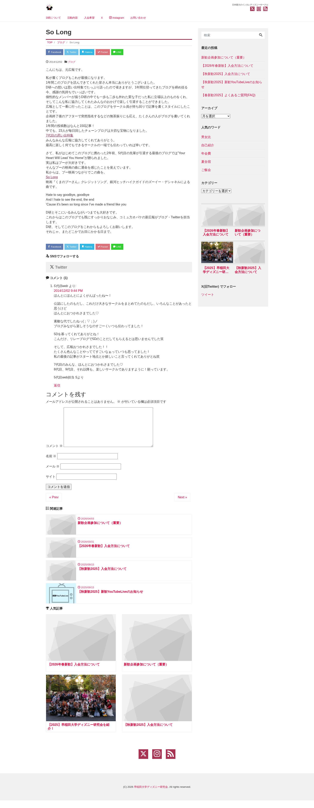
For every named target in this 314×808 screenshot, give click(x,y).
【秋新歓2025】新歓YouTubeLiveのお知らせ (231, 84)
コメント (54, 449)
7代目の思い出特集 (59, 136)
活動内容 (72, 17)
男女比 (206, 137)
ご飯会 (206, 170)
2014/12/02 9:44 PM (68, 294)
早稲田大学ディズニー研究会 (151, 794)
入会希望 (89, 17)
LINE (128, 52)
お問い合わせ (138, 17)
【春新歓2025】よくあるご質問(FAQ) (228, 95)
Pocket (111, 52)
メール (52, 469)
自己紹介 (207, 145)
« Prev (53, 500)
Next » (182, 500)
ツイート (207, 296)
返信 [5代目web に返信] (57, 388)
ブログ (71, 62)
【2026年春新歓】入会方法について (227, 65)
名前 (51, 459)
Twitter (75, 52)
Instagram (116, 17)
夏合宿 (206, 161)
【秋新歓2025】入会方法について (225, 74)
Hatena (93, 52)
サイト (50, 480)
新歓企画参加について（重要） (223, 57)
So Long (52, 178)
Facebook (55, 52)
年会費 (206, 153)
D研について (53, 17)
